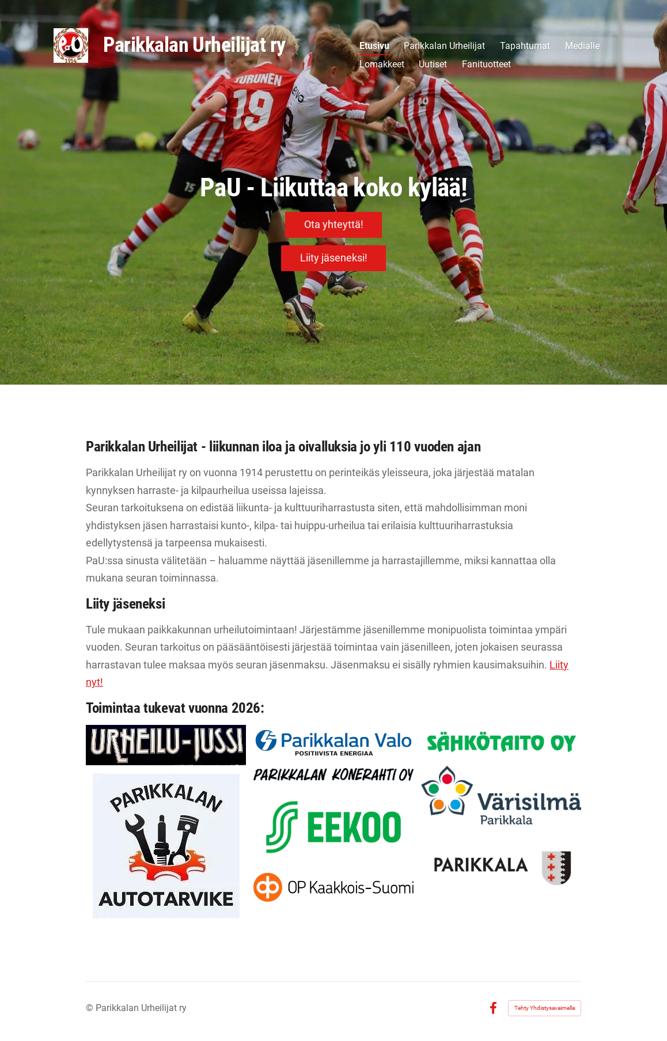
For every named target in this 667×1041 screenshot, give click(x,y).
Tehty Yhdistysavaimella (544, 1008)
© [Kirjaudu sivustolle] (91, 1007)
